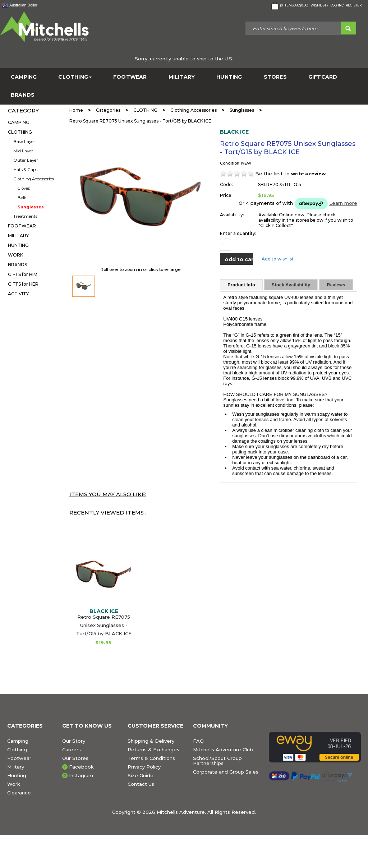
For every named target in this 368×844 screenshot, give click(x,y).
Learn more (343, 203)
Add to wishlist (278, 259)
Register (354, 5)
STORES (275, 77)
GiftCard (322, 77)
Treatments (25, 216)
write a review (308, 173)
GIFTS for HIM (22, 274)
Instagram (81, 775)
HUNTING (229, 77)
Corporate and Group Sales (225, 772)
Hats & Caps (25, 169)
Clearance (19, 792)
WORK (15, 255)
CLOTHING (75, 77)
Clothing (17, 749)
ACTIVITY (18, 293)
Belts (22, 197)
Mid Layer (23, 150)
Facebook (81, 767)
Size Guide (140, 775)
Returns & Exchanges (153, 749)
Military (15, 767)
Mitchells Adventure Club (223, 749)
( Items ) (289, 5)
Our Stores (75, 758)
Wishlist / (319, 5)
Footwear (19, 758)
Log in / (337, 5)
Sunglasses (31, 206)
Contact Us (141, 784)
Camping (17, 741)
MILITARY (182, 77)
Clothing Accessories (33, 178)
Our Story (73, 741)
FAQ (198, 741)
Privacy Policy (144, 767)
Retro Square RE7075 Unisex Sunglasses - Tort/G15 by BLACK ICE (104, 625)
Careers (71, 749)
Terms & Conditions (151, 758)
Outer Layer (25, 160)
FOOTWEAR (130, 77)
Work (13, 784)
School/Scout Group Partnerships (217, 760)
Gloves (24, 188)
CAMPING (24, 77)
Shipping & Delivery (151, 741)
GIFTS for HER (23, 284)
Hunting (16, 775)
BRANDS (22, 95)
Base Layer (24, 141)
